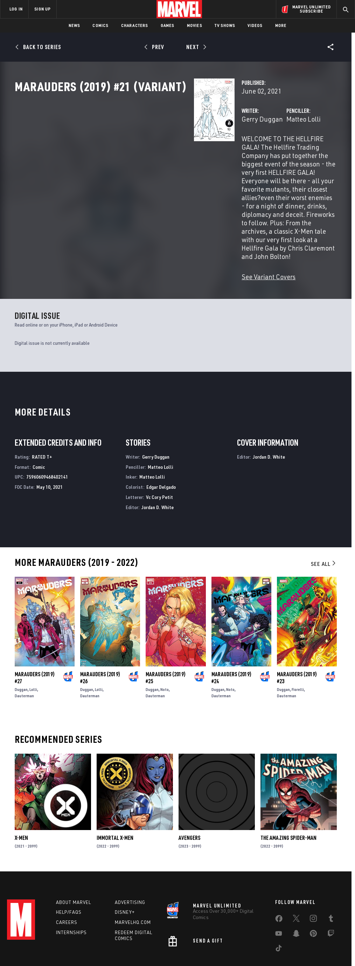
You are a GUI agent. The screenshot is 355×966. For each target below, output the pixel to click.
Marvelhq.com (133, 879)
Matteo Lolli (241, 150)
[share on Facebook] (279, 877)
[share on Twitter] (296, 876)
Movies (194, 25)
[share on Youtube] (278, 891)
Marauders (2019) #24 (231, 633)
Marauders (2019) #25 (166, 633)
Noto (164, 644)
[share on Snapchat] (296, 891)
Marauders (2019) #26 (100, 633)
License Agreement (271, 940)
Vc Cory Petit (159, 452)
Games (167, 25)
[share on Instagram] (313, 876)
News (74, 25)
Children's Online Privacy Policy (217, 940)
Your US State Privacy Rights (108, 940)
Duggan (21, 644)
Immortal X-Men (115, 792)
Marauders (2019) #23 (297, 633)
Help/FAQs (69, 869)
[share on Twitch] (330, 891)
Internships (71, 889)
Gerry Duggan (137, 150)
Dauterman (24, 650)
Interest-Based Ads (315, 940)
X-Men (21, 792)
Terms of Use (30, 940)
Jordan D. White (157, 462)
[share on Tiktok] (278, 906)
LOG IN (16, 9)
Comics (100, 25)
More (281, 25)
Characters (134, 25)
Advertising (130, 859)
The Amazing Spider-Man (288, 792)
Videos (255, 25)
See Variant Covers (143, 232)
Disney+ (125, 869)
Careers (66, 879)
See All (324, 518)
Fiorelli (298, 644)
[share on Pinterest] (313, 891)
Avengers (189, 792)
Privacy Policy (62, 940)
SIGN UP (42, 9)
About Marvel (73, 859)
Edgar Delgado (161, 442)
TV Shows (225, 25)
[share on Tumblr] (330, 876)
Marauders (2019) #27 (35, 633)
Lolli (33, 644)
